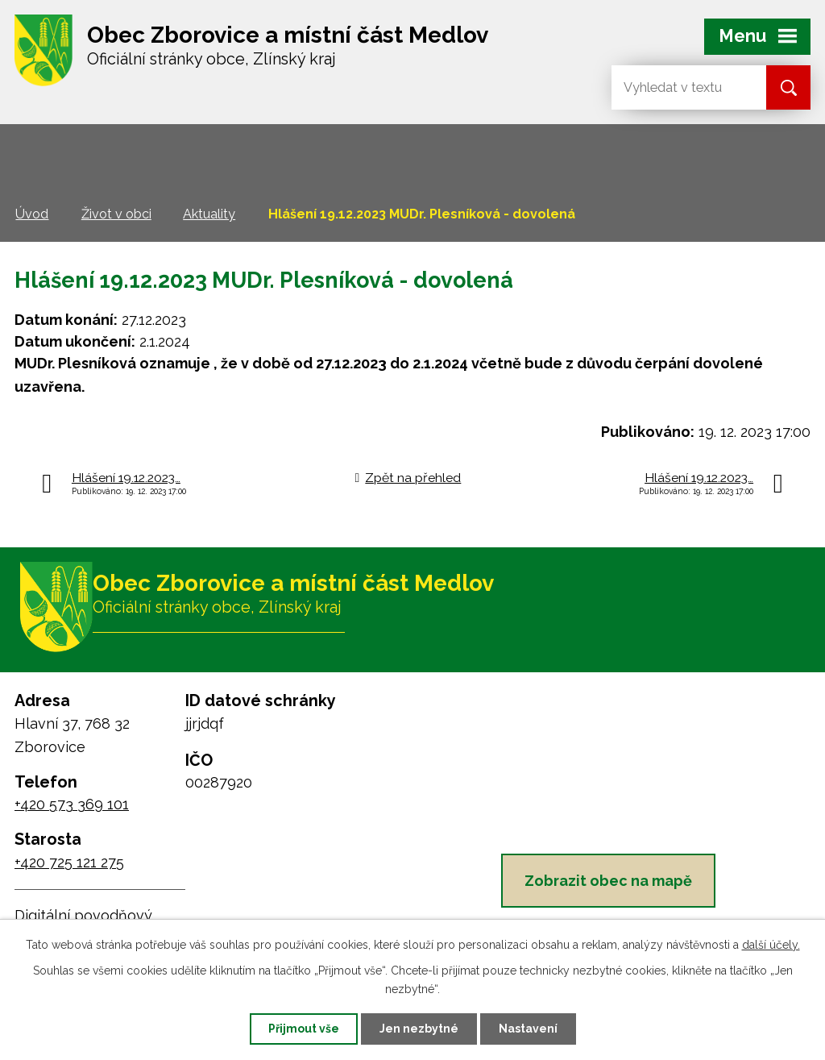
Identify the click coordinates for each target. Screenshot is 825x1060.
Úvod (31, 214)
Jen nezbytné (418, 1028)
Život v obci (116, 214)
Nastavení (528, 1028)
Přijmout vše (303, 1028)
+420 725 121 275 (69, 862)
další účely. (771, 944)
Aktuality (209, 214)
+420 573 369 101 (72, 804)
